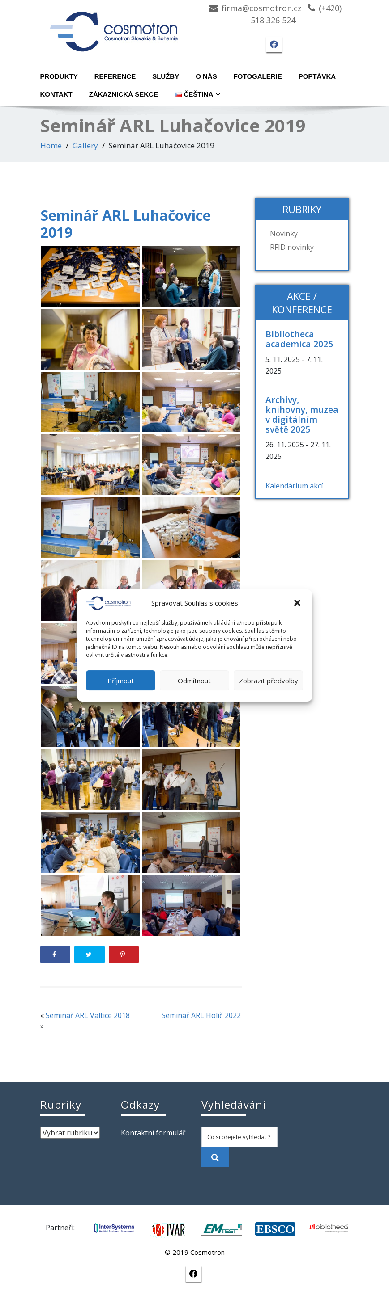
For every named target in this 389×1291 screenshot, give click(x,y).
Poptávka (317, 76)
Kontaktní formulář (153, 1133)
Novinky (284, 233)
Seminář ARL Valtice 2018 (88, 1015)
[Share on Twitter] (89, 954)
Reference (115, 76)
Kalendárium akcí (294, 486)
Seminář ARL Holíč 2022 (201, 1015)
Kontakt (56, 94)
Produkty (59, 76)
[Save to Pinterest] (124, 954)
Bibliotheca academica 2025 (299, 339)
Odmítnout (194, 680)
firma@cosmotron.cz (262, 8)
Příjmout (120, 680)
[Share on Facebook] (55, 954)
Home (51, 145)
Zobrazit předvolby (268, 680)
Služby (165, 76)
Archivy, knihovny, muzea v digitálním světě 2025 (301, 414)
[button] (298, 603)
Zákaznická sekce (123, 94)
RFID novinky (292, 247)
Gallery (85, 145)
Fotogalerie (258, 76)
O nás (206, 76)
